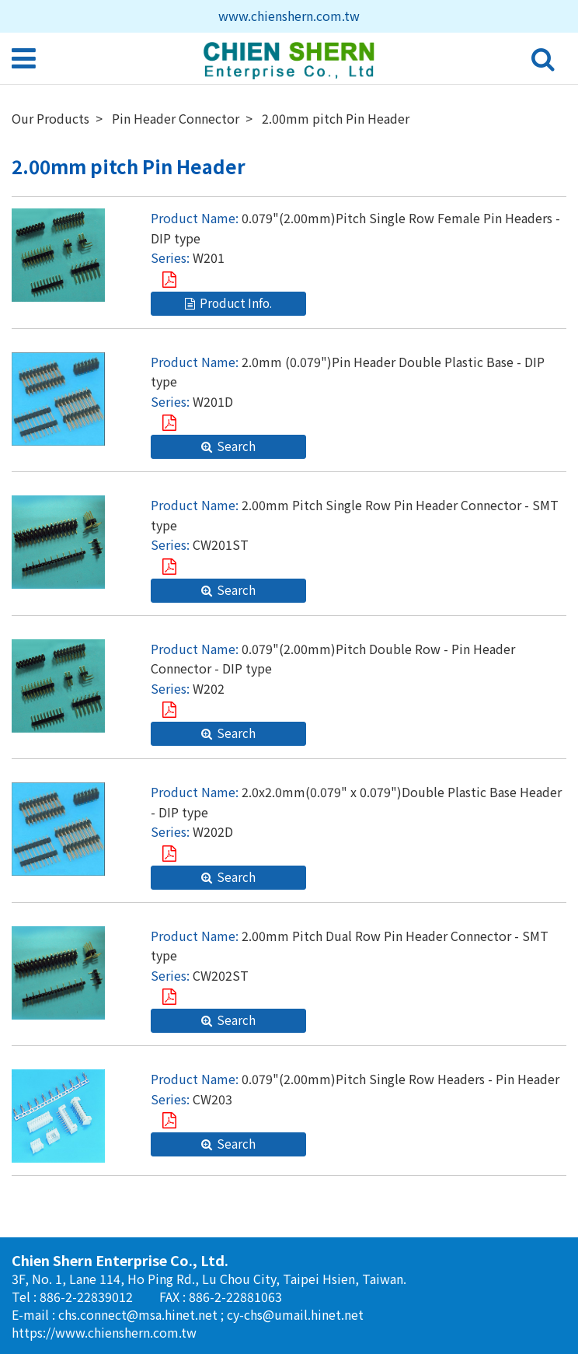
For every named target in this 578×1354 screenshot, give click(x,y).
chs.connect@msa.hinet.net (139, 1314)
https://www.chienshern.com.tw (104, 1332)
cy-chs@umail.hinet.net (295, 1314)
